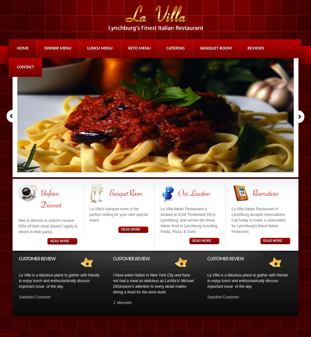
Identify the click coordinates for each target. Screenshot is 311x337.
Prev (11, 116)
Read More (59, 241)
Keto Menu (139, 48)
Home (23, 48)
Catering (175, 48)
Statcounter (9, 334)
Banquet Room (216, 48)
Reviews (256, 48)
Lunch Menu (100, 48)
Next (299, 116)
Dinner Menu (57, 48)
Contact (25, 67)
